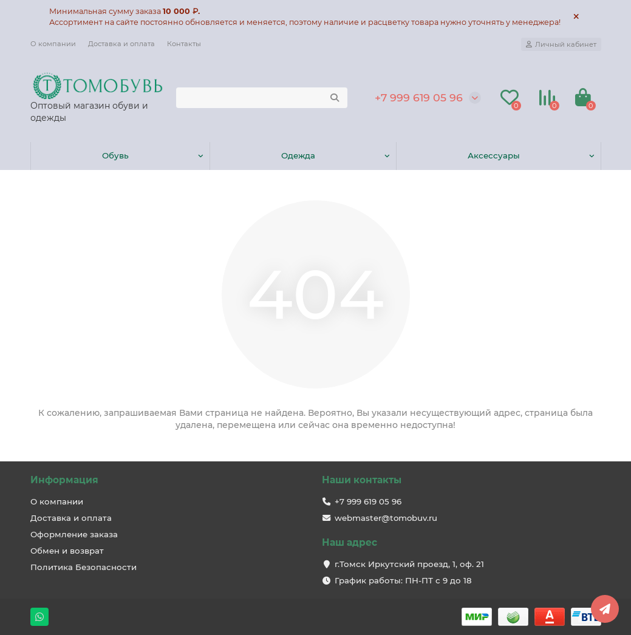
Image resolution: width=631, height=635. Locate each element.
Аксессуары (494, 155)
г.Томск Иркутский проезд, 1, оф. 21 (409, 564)
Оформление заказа (74, 534)
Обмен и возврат (67, 550)
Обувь (115, 155)
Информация (64, 480)
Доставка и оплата (121, 43)
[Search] (261, 97)
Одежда (298, 155)
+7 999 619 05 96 (419, 97)
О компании (53, 43)
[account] (561, 44)
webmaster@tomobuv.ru (386, 518)
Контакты (184, 43)
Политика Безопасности (83, 567)
